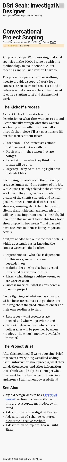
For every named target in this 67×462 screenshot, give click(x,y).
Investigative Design (42, 412)
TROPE (53, 42)
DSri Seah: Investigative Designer (33, 8)
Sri (40, 42)
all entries (28, 16)
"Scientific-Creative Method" (26, 421)
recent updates (16, 16)
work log (38, 16)
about (5, 16)
